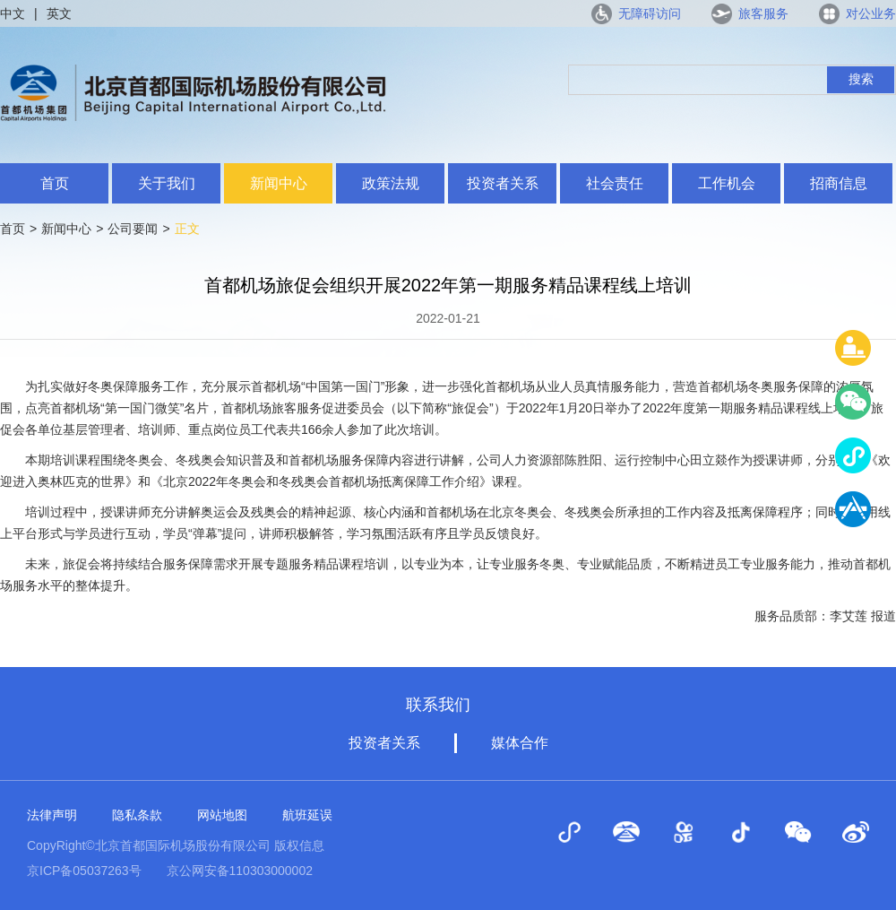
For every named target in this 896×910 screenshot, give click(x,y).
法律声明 (52, 815)
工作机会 (726, 183)
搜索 (861, 79)
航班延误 (307, 815)
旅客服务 (763, 13)
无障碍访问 (649, 13)
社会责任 (614, 183)
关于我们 (166, 183)
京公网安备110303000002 (240, 870)
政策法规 (390, 183)
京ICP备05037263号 (84, 870)
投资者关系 (502, 183)
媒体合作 (519, 742)
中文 (12, 13)
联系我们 (438, 705)
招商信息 (838, 183)
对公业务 (871, 13)
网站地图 (222, 815)
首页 (54, 183)
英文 (59, 13)
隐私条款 (137, 815)
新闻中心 (278, 183)
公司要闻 (133, 228)
